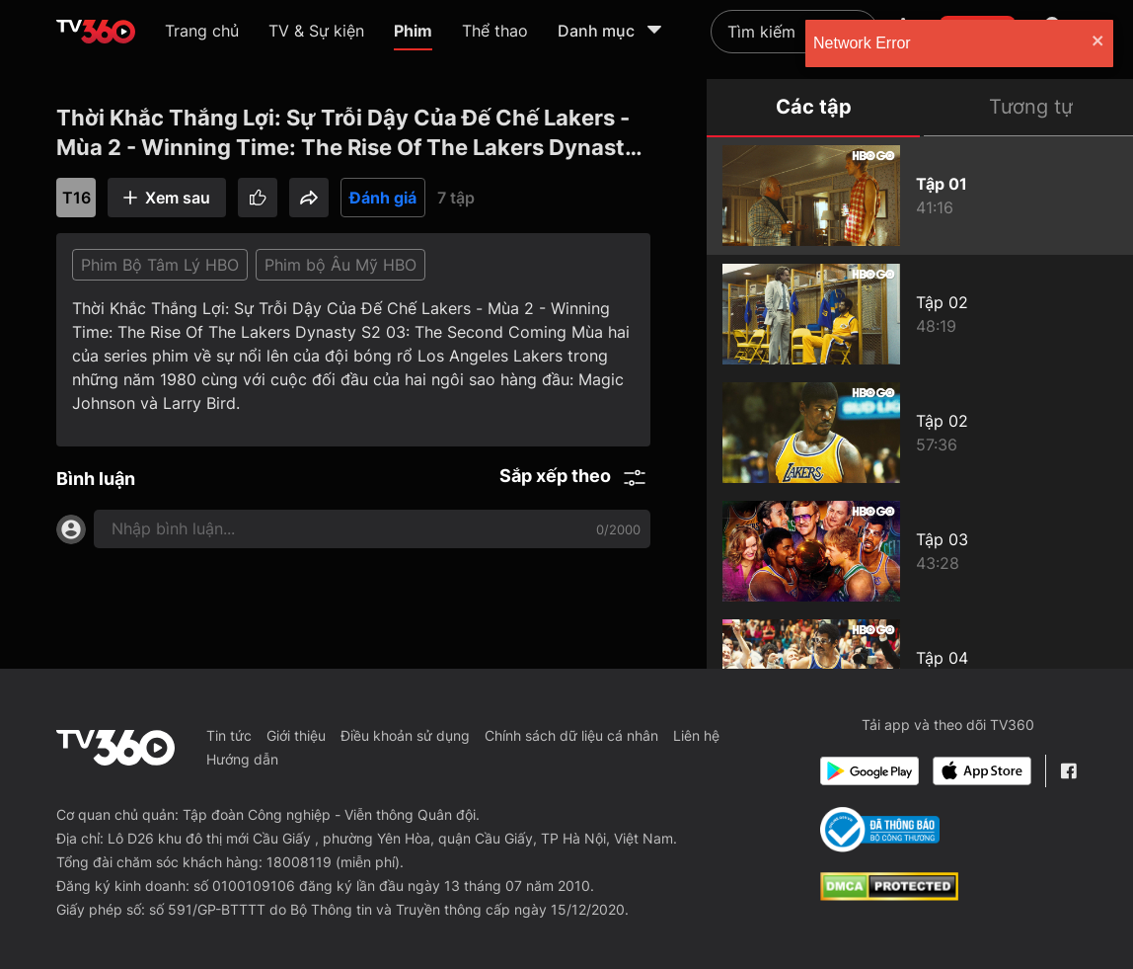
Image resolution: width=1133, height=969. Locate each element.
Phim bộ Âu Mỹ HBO (340, 265)
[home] (95, 31)
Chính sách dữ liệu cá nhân (571, 735)
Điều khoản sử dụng (405, 735)
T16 (76, 197)
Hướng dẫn (242, 759)
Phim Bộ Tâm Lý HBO (160, 265)
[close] (1098, 43)
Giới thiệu (296, 735)
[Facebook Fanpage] (1068, 771)
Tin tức (229, 735)
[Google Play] (869, 771)
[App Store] (982, 771)
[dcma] (889, 895)
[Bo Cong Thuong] (880, 829)
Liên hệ (696, 735)
